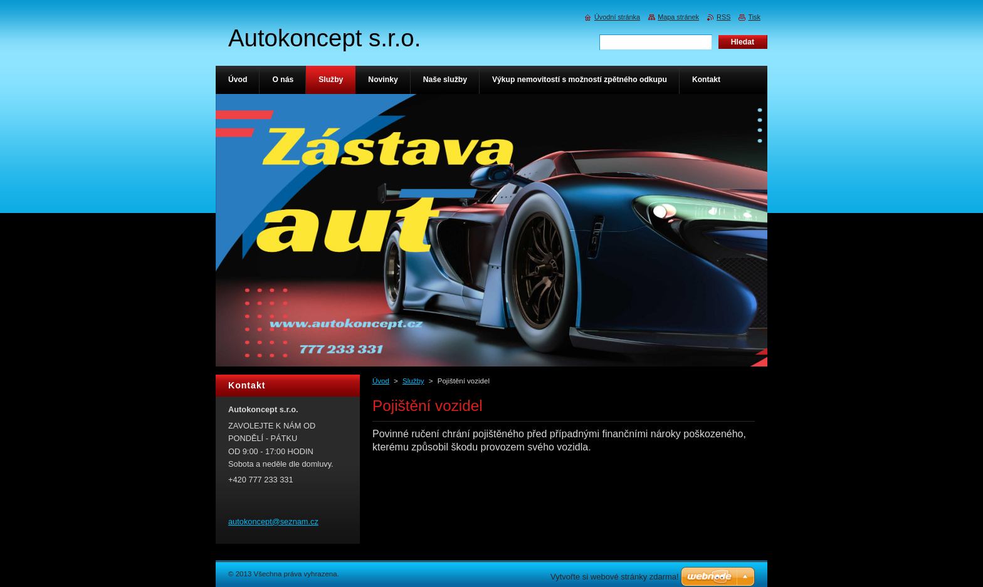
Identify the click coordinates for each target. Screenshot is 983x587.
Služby (413, 381)
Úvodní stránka (617, 17)
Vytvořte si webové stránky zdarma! (614, 576)
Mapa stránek (678, 17)
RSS (723, 17)
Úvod (380, 381)
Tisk (754, 17)
